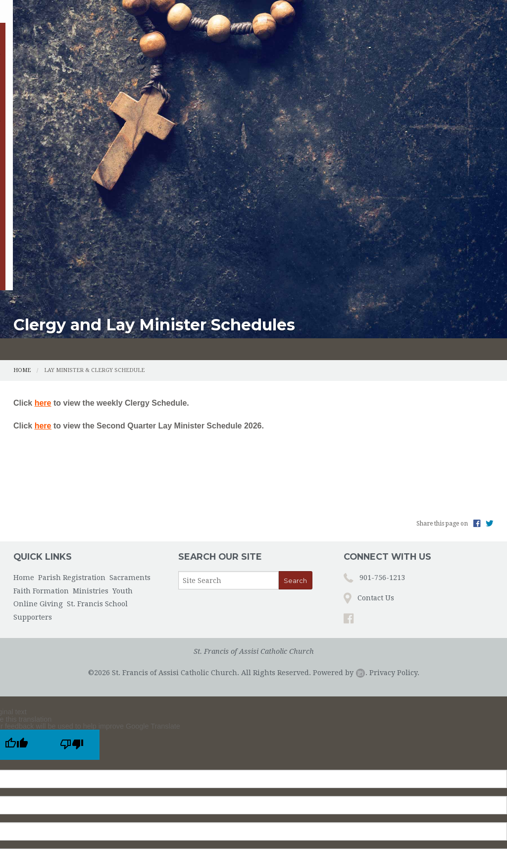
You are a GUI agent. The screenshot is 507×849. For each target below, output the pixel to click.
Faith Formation (270, 68)
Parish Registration (103, 68)
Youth (401, 68)
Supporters (191, 91)
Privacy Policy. (394, 496)
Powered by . (340, 496)
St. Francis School (119, 91)
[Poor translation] (72, 568)
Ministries (347, 68)
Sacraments (190, 68)
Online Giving (44, 91)
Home (29, 68)
